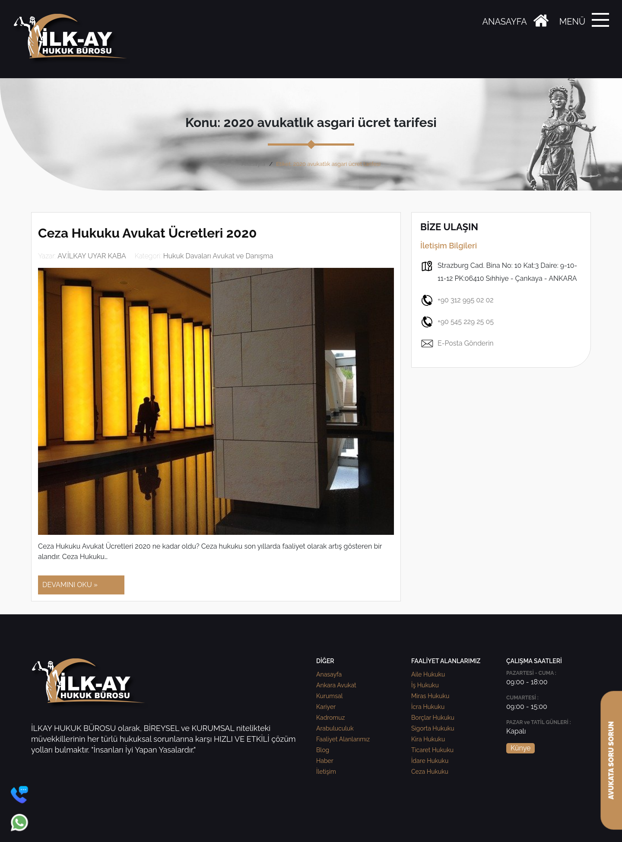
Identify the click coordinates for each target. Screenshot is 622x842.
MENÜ (572, 21)
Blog (322, 750)
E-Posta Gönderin (457, 343)
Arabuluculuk (335, 728)
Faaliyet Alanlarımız (343, 739)
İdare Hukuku (429, 760)
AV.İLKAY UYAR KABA (91, 256)
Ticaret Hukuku (432, 750)
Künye (520, 748)
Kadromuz (330, 717)
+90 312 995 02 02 (457, 300)
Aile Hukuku (428, 674)
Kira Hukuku (428, 739)
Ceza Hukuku (429, 771)
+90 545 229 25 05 (457, 321)
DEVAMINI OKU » (70, 585)
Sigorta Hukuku (432, 728)
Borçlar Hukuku (432, 717)
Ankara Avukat (336, 685)
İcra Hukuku (427, 706)
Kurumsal (329, 696)
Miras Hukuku (430, 696)
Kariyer (326, 706)
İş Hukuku (425, 685)
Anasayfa (253, 164)
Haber (324, 760)
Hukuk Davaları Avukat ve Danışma (218, 256)
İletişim (326, 771)
